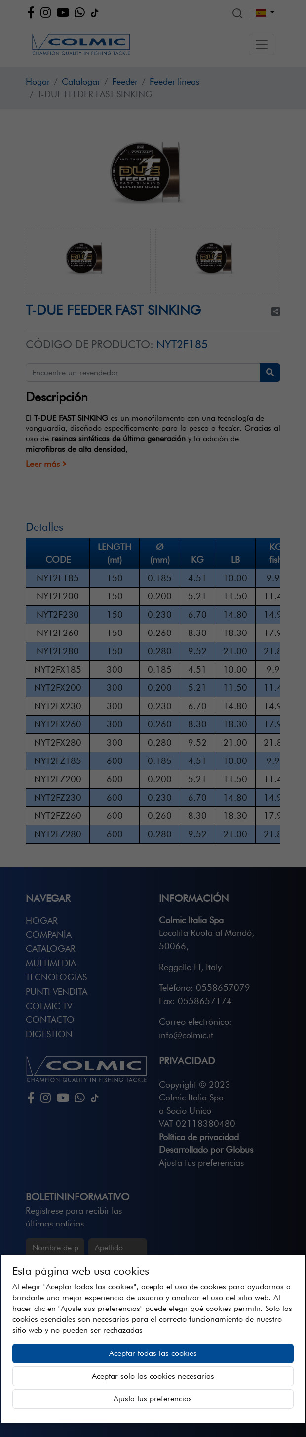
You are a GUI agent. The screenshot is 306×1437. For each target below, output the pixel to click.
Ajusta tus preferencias (153, 1398)
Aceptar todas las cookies (153, 1353)
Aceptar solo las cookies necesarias (153, 1376)
